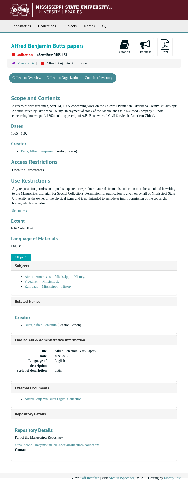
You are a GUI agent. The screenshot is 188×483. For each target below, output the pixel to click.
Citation (124, 46)
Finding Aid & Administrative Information (50, 340)
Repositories (21, 26)
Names (89, 26)
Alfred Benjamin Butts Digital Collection (53, 399)
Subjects (70, 26)
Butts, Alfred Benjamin (37, 151)
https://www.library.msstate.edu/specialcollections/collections (57, 445)
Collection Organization (63, 78)
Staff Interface (89, 478)
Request (145, 46)
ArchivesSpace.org (122, 478)
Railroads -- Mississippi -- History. (48, 286)
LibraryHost (172, 478)
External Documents (32, 388)
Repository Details (30, 414)
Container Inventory (99, 78)
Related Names (27, 301)
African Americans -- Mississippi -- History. (55, 277)
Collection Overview (26, 78)
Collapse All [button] (21, 257)
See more (20, 211)
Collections (47, 26)
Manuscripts (25, 63)
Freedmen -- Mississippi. (42, 281)
